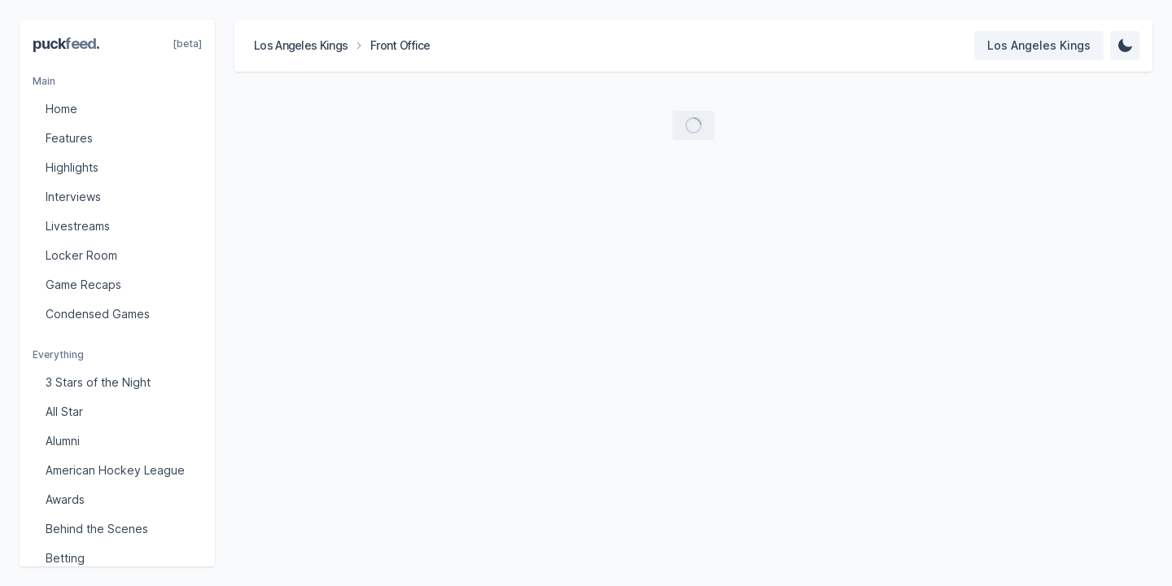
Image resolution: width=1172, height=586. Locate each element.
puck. (66, 43)
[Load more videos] (693, 125)
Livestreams (78, 226)
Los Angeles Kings (301, 45)
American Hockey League (115, 470)
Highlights (72, 167)
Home (61, 109)
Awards (65, 499)
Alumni (63, 441)
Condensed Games (98, 314)
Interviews (73, 196)
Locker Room (81, 255)
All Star (64, 411)
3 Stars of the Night (98, 382)
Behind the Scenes (97, 529)
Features (69, 138)
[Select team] (1039, 45)
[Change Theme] (1124, 45)
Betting (65, 558)
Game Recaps (83, 284)
